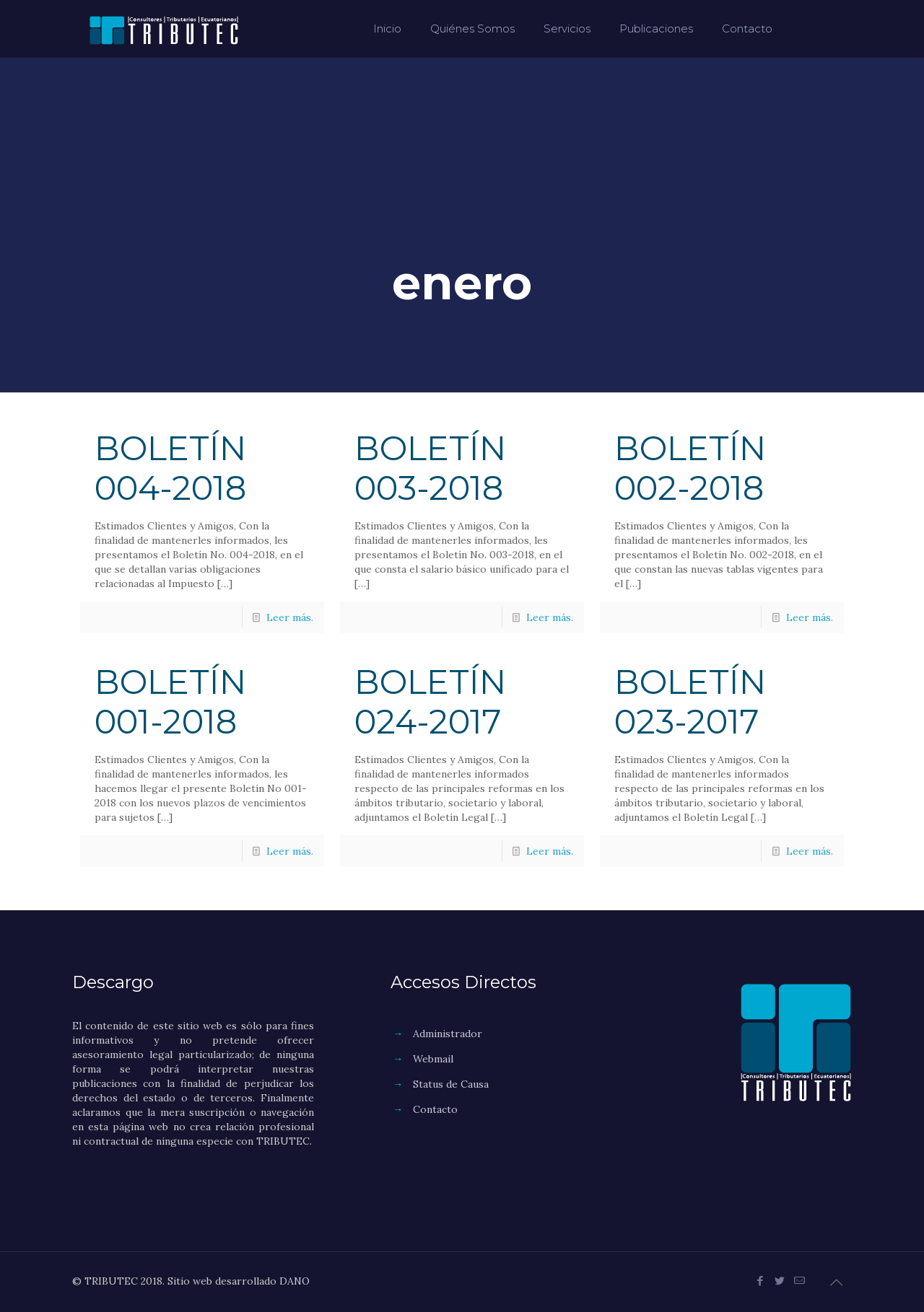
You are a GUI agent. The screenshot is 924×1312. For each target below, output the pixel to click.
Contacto (435, 1109)
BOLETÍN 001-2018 (170, 701)
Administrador (447, 1033)
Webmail (433, 1058)
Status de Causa (451, 1084)
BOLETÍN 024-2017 (430, 701)
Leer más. (289, 617)
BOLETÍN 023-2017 (690, 701)
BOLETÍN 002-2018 (690, 468)
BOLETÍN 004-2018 (170, 468)
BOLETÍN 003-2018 (430, 468)
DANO (294, 1280)
